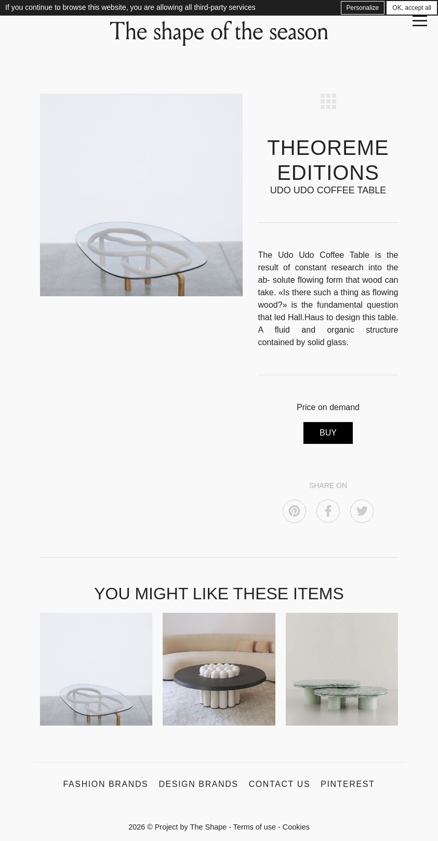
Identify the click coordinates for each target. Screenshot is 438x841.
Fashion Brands (106, 784)
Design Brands (198, 784)
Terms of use (254, 827)
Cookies (296, 827)
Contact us (280, 784)
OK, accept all (411, 7)
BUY (328, 432)
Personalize (363, 7)
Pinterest (348, 784)
